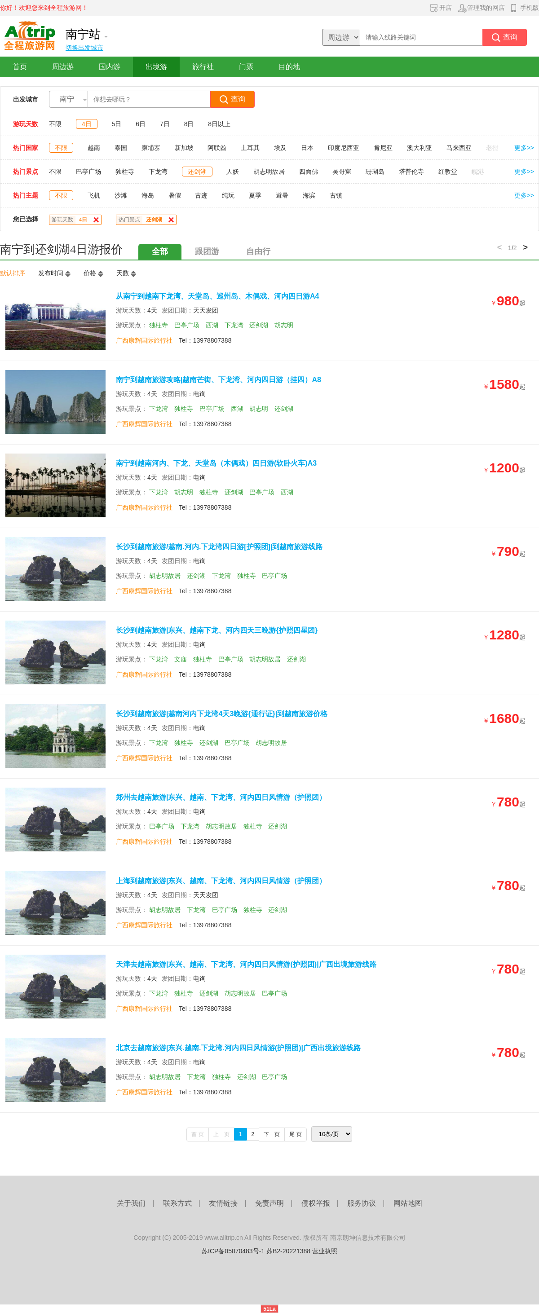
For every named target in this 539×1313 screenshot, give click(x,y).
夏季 (255, 195)
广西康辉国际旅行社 (144, 340)
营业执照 (324, 1251)
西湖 (212, 325)
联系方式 (177, 1203)
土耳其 (250, 147)
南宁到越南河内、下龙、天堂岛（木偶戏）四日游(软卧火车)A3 (216, 463)
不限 (55, 124)
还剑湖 (197, 171)
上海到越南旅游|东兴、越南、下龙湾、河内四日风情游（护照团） (221, 881)
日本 (307, 147)
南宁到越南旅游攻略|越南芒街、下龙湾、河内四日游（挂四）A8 (218, 379)
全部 (160, 251)
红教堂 (447, 171)
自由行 (258, 251)
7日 (165, 124)
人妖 (232, 171)
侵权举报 (315, 1203)
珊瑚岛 (375, 171)
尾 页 (295, 1134)
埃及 (280, 147)
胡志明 (283, 325)
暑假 (174, 195)
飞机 (94, 195)
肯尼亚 (383, 147)
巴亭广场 (88, 171)
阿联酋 (217, 147)
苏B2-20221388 (288, 1251)
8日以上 (219, 124)
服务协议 (361, 1203)
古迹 (201, 195)
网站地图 (407, 1203)
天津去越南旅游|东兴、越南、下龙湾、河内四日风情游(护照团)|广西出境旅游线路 (246, 964)
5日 (117, 124)
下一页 (272, 1134)
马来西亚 (459, 147)
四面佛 (308, 171)
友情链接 (223, 1203)
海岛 (147, 195)
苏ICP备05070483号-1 (233, 1251)
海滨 (309, 195)
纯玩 (228, 195)
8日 (189, 124)
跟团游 (207, 251)
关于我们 (131, 1203)
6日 (141, 124)
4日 (87, 124)
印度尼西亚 (343, 147)
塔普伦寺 (411, 171)
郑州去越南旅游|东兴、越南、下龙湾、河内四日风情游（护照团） (221, 797)
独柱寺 (124, 171)
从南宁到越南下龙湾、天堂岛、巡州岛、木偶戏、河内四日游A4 (217, 296)
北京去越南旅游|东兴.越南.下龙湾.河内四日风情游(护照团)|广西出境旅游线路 (238, 1048)
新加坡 (184, 147)
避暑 (282, 195)
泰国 (121, 147)
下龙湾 (158, 171)
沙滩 (121, 195)
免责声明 (269, 1203)
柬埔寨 (150, 147)
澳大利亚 (419, 147)
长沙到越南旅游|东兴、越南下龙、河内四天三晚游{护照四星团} (217, 630)
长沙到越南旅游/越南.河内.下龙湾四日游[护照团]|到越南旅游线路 (219, 547)
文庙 (180, 659)
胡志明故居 (269, 171)
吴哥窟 (341, 171)
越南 (94, 147)
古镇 (336, 195)
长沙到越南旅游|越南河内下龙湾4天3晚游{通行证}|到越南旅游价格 (221, 714)
